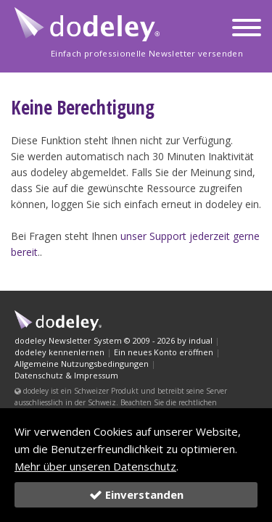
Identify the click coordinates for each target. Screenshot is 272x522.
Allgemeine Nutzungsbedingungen (82, 363)
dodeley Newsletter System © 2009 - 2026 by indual (114, 340)
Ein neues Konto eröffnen (163, 352)
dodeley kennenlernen (59, 352)
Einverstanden (136, 494)
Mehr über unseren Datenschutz (95, 466)
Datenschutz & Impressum (66, 375)
